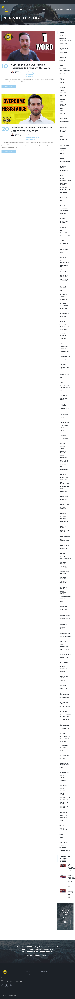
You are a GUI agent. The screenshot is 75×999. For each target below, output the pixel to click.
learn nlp (63, 338)
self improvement (65, 714)
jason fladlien (64, 326)
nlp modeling (64, 521)
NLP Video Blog (21, 18)
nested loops (64, 457)
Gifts (37, 9)
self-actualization (64, 725)
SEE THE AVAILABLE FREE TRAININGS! (37, 955)
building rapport (65, 85)
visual (62, 834)
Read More (8, 86)
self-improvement (65, 753)
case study (63, 95)
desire (61, 175)
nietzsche (63, 464)
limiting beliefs (65, 362)
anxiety (62, 65)
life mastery (63, 354)
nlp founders (64, 491)
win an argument (65, 850)
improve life (63, 299)
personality (63, 624)
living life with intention (64, 371)
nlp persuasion (64, 534)
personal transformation (65, 621)
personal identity (65, 618)
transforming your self (64, 807)
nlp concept (63, 479)
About (14, 9)
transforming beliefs (64, 803)
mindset (62, 430)
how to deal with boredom (65, 283)
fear (61, 230)
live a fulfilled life (64, 368)
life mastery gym (65, 356)
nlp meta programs (63, 508)
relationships (64, 662)
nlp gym (62, 494)
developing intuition (63, 184)
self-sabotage (64, 755)
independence (64, 308)
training (62, 790)
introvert (63, 318)
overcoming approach (63, 582)
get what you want (64, 246)
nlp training (64, 551)
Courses (45, 9)
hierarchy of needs (64, 266)
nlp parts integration (63, 527)
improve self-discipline (64, 303)
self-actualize (64, 728)
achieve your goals (64, 49)
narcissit (62, 446)
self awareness (64, 697)
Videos (22, 9)
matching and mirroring (64, 405)
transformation (65, 797)
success (62, 777)
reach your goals (65, 654)
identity (62, 296)
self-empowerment (64, 745)
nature (62, 448)
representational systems (65, 666)
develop (62, 178)
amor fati (63, 57)
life (61, 343)
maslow (62, 390)
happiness (63, 257)
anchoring (63, 60)
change (62, 101)
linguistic (63, 364)
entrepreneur (64, 210)
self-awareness (65, 731)
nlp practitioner (65, 536)
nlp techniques (31, 73)
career (62, 90)
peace (61, 601)
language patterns (63, 332)
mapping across (65, 385)
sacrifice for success (64, 677)
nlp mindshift (64, 516)
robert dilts (64, 674)
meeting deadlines (63, 411)
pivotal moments (65, 636)
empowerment (64, 208)
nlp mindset (63, 513)
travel (62, 810)
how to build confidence (64, 276)
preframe (63, 644)
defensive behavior (63, 167)
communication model (65, 124)
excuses (62, 216)
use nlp (62, 820)
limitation (63, 359)
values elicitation (63, 829)
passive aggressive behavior (63, 592)
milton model (64, 425)
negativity (63, 455)
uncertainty (63, 815)
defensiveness (64, 170)
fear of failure (64, 232)
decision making (65, 161)
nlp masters (63, 501)
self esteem (63, 711)
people (62, 604)
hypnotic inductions (63, 294)
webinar (62, 839)
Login (71, 1)
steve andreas (64, 772)
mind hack (63, 427)
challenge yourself (63, 99)
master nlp (63, 395)
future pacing (64, 243)
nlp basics (63, 472)
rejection (63, 659)
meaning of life (64, 408)
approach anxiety (65, 70)
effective (63, 205)
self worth (63, 722)
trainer (62, 788)
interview (63, 316)
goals (61, 252)
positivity (63, 638)
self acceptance (65, 691)
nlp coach (63, 474)
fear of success (65, 235)
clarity (62, 108)
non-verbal (63, 553)
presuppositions (65, 646)
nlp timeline (63, 548)
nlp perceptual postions (64, 531)
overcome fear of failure (65, 559)
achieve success (65, 46)
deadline (62, 153)
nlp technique (64, 543)
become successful (63, 79)
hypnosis (62, 290)
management (64, 379)
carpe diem (63, 92)
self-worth (63, 758)
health (62, 260)
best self (62, 82)
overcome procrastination (65, 570)
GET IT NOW (65, 922)
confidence (63, 127)
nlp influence (64, 496)
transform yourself (63, 794)
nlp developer (64, 486)
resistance (63, 671)
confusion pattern (63, 131)
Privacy (28, 974)
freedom (62, 238)
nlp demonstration (65, 483)
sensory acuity (64, 760)
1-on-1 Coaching (57, 9)
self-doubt (63, 741)
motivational (64, 438)
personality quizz (63, 628)
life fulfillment (65, 351)
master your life (65, 402)
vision (61, 832)
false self (63, 227)
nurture (62, 556)
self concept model (64, 703)
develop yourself (65, 180)
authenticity (64, 76)
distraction (63, 197)
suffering (63, 780)
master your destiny (64, 399)
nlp (61, 466)
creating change (65, 145)
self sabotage (64, 716)
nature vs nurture (63, 452)
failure (62, 225)
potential (63, 641)
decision (62, 158)
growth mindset (65, 254)
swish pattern (64, 783)
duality (62, 202)
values (62, 825)
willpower (63, 847)
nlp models (63, 524)
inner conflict (64, 313)
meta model (63, 420)
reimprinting (64, 657)
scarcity (62, 680)
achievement (64, 52)
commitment (63, 118)
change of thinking (63, 105)
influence (63, 311)
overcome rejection (63, 574)
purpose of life (64, 649)
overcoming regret (63, 588)
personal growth (65, 615)
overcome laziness (63, 563)
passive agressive (65, 596)
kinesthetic (63, 329)
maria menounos (65, 387)
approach (63, 68)
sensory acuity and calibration (65, 764)
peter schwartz (65, 633)
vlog (61, 837)
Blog (29, 9)
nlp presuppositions (65, 540)
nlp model (63, 518)
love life (62, 377)
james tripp (63, 324)
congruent (63, 134)
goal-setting (64, 249)
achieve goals (64, 43)
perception (63, 606)
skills (61, 767)
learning (62, 341)
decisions (63, 164)
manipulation (64, 382)
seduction (63, 685)
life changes (64, 346)
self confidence (65, 706)
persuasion (63, 631)
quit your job (64, 652)
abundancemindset (66, 40)
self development (65, 708)
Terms (27, 971)
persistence (63, 609)
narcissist (63, 443)
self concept (64, 699)
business (62, 87)
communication (65, 121)
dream (61, 200)
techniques (63, 785)
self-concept (64, 733)
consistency (63, 139)
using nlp (63, 823)
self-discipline (64, 738)
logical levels (64, 374)
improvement (64, 305)
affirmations (64, 55)
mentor (62, 417)
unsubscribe (63, 817)
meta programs (64, 422)
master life (63, 393)
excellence (63, 213)
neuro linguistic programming (65, 461)
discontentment (65, 195)
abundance (63, 38)
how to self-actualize (64, 287)
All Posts (63, 35)
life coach (63, 348)
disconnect (63, 192)
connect (62, 136)
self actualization (64, 694)
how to (62, 269)
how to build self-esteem (64, 280)
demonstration (65, 173)
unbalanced (63, 812)
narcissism (63, 440)
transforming (64, 799)
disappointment (65, 189)
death (61, 156)
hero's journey (64, 262)
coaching (63, 113)
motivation (63, 435)
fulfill (62, 240)
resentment (63, 668)
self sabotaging (65, 719)
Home (6, 9)
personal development (64, 612)
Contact (69, 9)
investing (63, 321)
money (62, 433)
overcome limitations (63, 567)
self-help (63, 750)
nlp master (63, 499)
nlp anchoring (64, 469)
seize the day (64, 688)
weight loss (63, 842)
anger (61, 62)
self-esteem (63, 747)
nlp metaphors (64, 510)
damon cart (63, 148)
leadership (63, 335)
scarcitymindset (65, 683)
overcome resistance (63, 578)
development (64, 187)
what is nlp (63, 845)
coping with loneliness (63, 142)
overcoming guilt (65, 585)
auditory (62, 73)
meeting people (64, 414)
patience (62, 598)
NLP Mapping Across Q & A (70, 892)
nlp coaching (64, 477)
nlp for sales (64, 488)
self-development (65, 736)
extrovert (63, 218)
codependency (64, 116)
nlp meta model (65, 504)
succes (62, 775)
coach (61, 110)
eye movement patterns (64, 222)
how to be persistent (63, 272)
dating (62, 150)
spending (62, 769)
